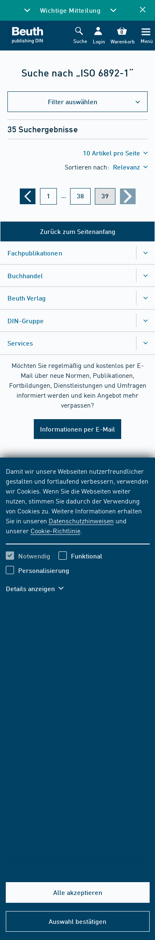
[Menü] (146, 36)
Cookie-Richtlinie (55, 530)
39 (105, 196)
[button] (98, 35)
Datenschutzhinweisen (81, 520)
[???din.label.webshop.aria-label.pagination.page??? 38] (80, 196)
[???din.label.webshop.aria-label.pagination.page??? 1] (48, 196)
